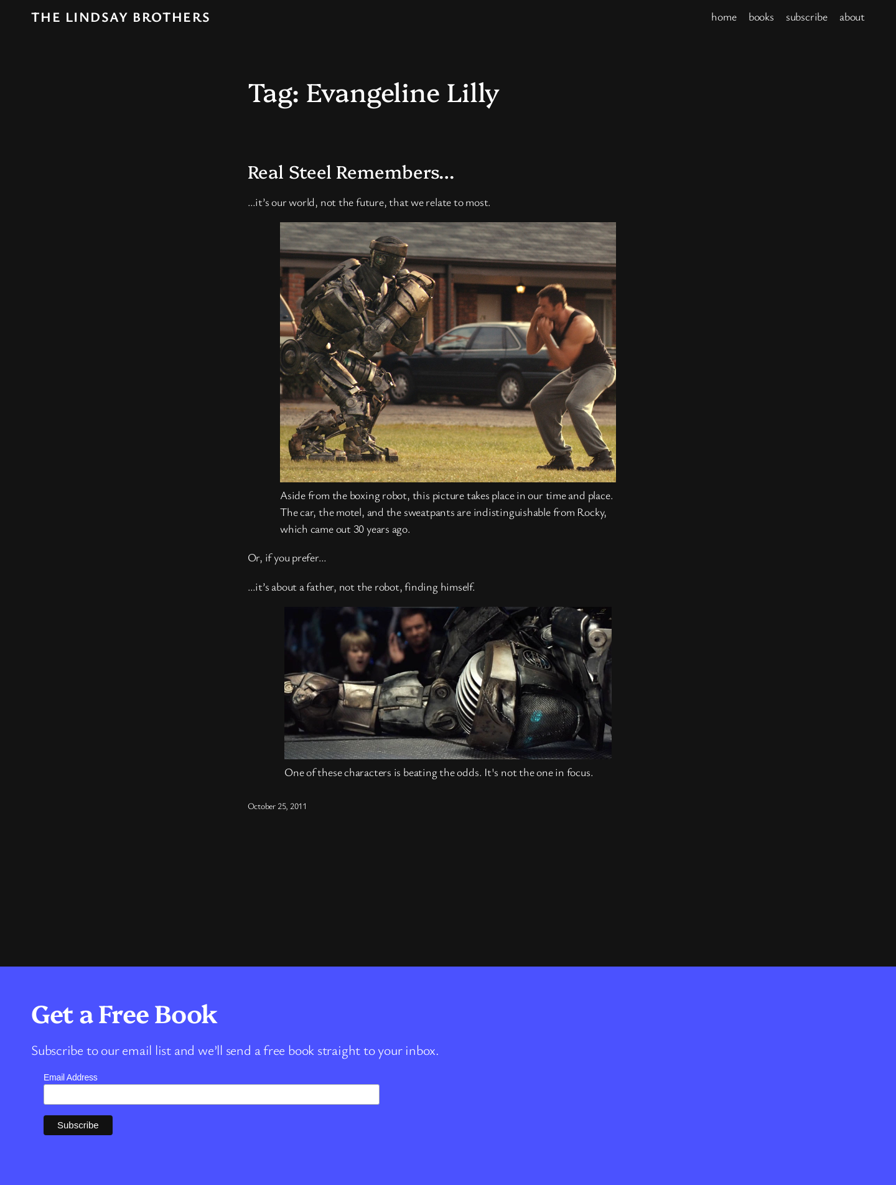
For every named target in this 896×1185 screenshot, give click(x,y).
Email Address (71, 1077)
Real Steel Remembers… (351, 171)
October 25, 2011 (277, 806)
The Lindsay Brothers (121, 16)
